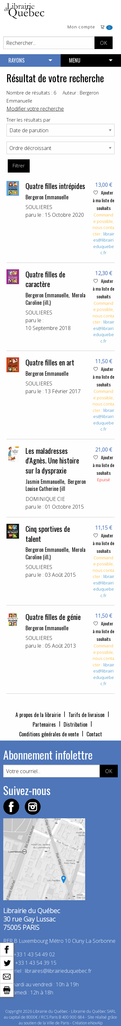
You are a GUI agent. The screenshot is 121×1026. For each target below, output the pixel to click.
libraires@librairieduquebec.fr (104, 243)
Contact (94, 734)
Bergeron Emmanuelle (46, 197)
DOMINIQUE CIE (45, 499)
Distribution (75, 724)
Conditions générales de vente (49, 734)
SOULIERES (38, 207)
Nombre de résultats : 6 (31, 93)
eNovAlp (95, 1023)
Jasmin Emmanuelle (44, 481)
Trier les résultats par (28, 120)
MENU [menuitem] (74, 60)
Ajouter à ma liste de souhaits (103, 200)
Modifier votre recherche (35, 108)
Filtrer (19, 166)
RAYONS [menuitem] (16, 60)
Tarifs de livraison (86, 715)
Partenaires (44, 724)
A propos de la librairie (38, 715)
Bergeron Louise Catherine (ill (55, 485)
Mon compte (81, 27)
